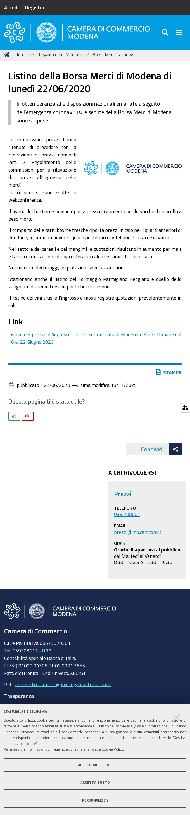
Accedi (11, 7)
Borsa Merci (104, 56)
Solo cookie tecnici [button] (95, 765)
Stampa (169, 374)
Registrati (36, 7)
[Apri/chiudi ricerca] (166, 33)
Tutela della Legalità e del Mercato (49, 56)
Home (7, 56)
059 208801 (127, 516)
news (129, 56)
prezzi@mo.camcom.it (137, 533)
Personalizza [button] (95, 800)
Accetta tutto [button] (95, 782)
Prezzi (123, 496)
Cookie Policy (112, 749)
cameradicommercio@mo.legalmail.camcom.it (63, 686)
